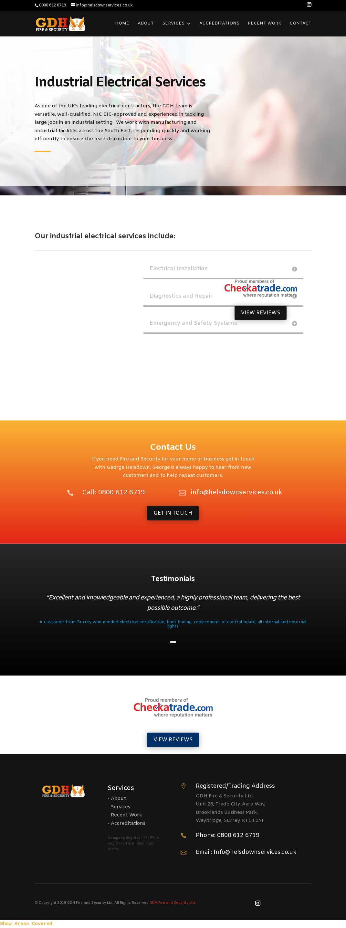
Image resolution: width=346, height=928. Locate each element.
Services (173, 23)
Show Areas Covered (26, 924)
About (146, 23)
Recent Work (264, 23)
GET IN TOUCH (172, 513)
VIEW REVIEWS (260, 313)
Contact (300, 23)
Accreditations (219, 23)
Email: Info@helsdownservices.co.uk (246, 852)
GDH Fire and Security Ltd (172, 903)
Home (122, 23)
